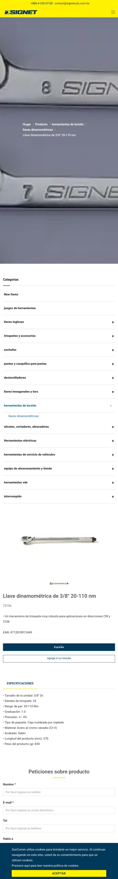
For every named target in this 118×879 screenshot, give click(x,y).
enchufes (10, 350)
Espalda (59, 647)
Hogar (27, 124)
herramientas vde (15, 482)
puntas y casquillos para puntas (25, 364)
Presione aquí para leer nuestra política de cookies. (45, 865)
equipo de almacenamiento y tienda (28, 468)
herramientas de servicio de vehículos (29, 454)
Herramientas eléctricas (20, 440)
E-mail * (8, 802)
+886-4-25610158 (42, 3)
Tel (5, 820)
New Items (11, 294)
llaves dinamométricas (38, 129)
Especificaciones (20, 683)
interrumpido (12, 496)
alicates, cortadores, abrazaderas (26, 426)
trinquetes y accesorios (20, 336)
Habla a (8, 838)
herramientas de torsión (68, 124)
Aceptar (59, 873)
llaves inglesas (14, 322)
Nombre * (9, 783)
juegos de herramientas (20, 308)
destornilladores (15, 377)
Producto (41, 124)
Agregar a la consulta (59, 658)
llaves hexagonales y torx (21, 391)
